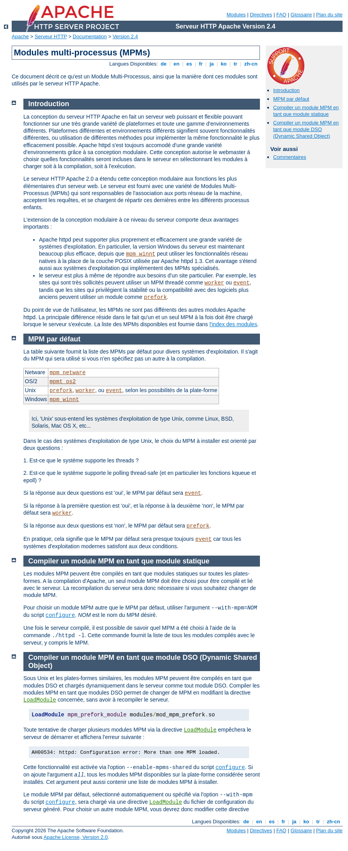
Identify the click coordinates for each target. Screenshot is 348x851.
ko (223, 64)
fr (201, 64)
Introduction (286, 90)
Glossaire (301, 15)
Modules (236, 15)
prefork (155, 297)
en (176, 64)
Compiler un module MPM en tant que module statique (306, 111)
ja (211, 64)
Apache (20, 36)
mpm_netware (67, 373)
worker (214, 283)
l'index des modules (233, 324)
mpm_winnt (140, 254)
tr (235, 64)
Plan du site (329, 15)
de (163, 64)
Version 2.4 (125, 36)
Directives (261, 15)
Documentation (90, 36)
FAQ (281, 15)
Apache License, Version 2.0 (76, 837)
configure (60, 615)
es (189, 64)
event (241, 283)
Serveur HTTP (51, 36)
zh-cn (251, 64)
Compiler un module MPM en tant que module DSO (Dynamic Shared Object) (306, 129)
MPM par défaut (291, 99)
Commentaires (289, 157)
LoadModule (39, 700)
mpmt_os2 (62, 381)
